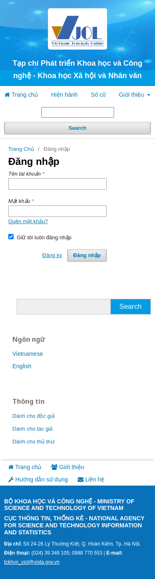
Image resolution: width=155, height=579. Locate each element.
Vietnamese (27, 353)
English (21, 366)
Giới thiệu (132, 94)
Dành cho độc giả (33, 416)
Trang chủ (21, 94)
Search (77, 128)
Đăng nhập (87, 255)
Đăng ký (52, 255)
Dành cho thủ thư (33, 441)
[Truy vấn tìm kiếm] (77, 112)
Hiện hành (64, 94)
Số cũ (98, 94)
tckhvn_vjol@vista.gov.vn (32, 562)
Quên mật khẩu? (28, 221)
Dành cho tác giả (32, 429)
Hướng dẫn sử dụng (38, 479)
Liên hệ (91, 479)
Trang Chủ (21, 149)
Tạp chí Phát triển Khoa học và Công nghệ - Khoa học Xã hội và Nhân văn (77, 69)
